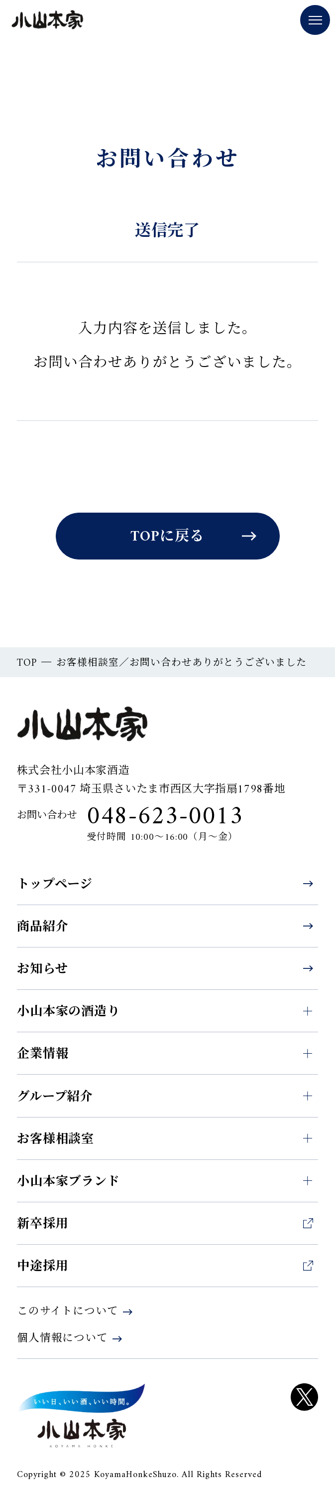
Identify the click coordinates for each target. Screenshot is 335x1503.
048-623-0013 (165, 817)
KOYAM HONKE (81, 1415)
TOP (27, 663)
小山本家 (47, 21)
